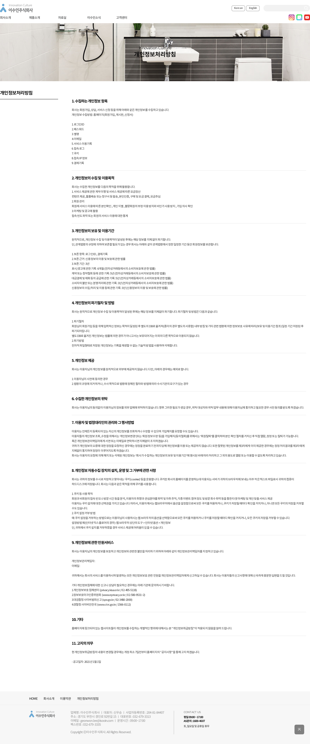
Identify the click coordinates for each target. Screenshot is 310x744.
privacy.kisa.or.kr (110, 590)
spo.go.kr (108, 600)
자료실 (62, 18)
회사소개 (48, 699)
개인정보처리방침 (88, 699)
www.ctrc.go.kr (107, 604)
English (253, 8)
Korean (238, 8)
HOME (33, 699)
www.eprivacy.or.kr (114, 595)
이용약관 (65, 699)
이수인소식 (94, 18)
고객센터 (121, 18)
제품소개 (34, 18)
